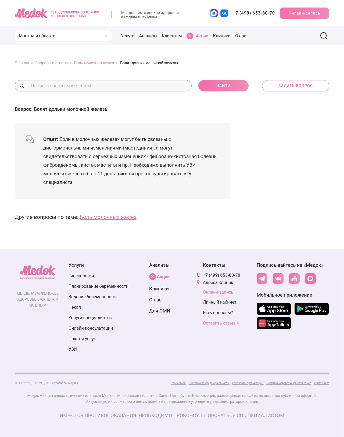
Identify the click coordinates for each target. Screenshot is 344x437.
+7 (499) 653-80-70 (221, 275)
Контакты (214, 265)
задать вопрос (295, 86)
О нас (240, 35)
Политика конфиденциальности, (209, 383)
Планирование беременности (98, 286)
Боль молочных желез (108, 217)
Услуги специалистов (90, 317)
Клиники (222, 35)
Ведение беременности (92, 296)
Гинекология (81, 275)
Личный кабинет (219, 302)
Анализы (148, 35)
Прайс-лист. (178, 383)
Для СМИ (159, 311)
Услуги (128, 35)
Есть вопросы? (218, 312)
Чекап (75, 307)
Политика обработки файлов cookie (288, 383)
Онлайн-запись (304, 13)
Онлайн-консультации (91, 328)
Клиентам (172, 35)
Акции (159, 276)
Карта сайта (321, 383)
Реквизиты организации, (248, 383)
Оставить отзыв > (221, 323)
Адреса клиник (218, 282)
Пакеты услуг (82, 338)
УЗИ (73, 349)
